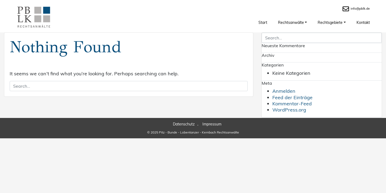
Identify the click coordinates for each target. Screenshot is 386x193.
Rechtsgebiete (330, 22)
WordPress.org (289, 110)
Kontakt (363, 22)
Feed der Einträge (292, 97)
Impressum (211, 124)
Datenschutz (184, 124)
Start (262, 22)
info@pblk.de (356, 8)
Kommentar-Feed (292, 104)
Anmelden (283, 91)
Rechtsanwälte (291, 22)
